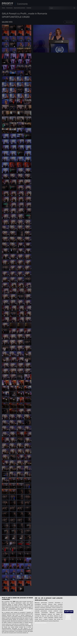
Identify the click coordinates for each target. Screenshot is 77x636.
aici (29, 624)
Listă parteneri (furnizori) (40, 623)
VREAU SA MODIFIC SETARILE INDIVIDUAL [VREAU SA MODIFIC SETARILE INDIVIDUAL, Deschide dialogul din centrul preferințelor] (68, 617)
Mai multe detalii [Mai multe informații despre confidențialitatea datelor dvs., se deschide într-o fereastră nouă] (27, 610)
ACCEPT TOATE (69, 612)
